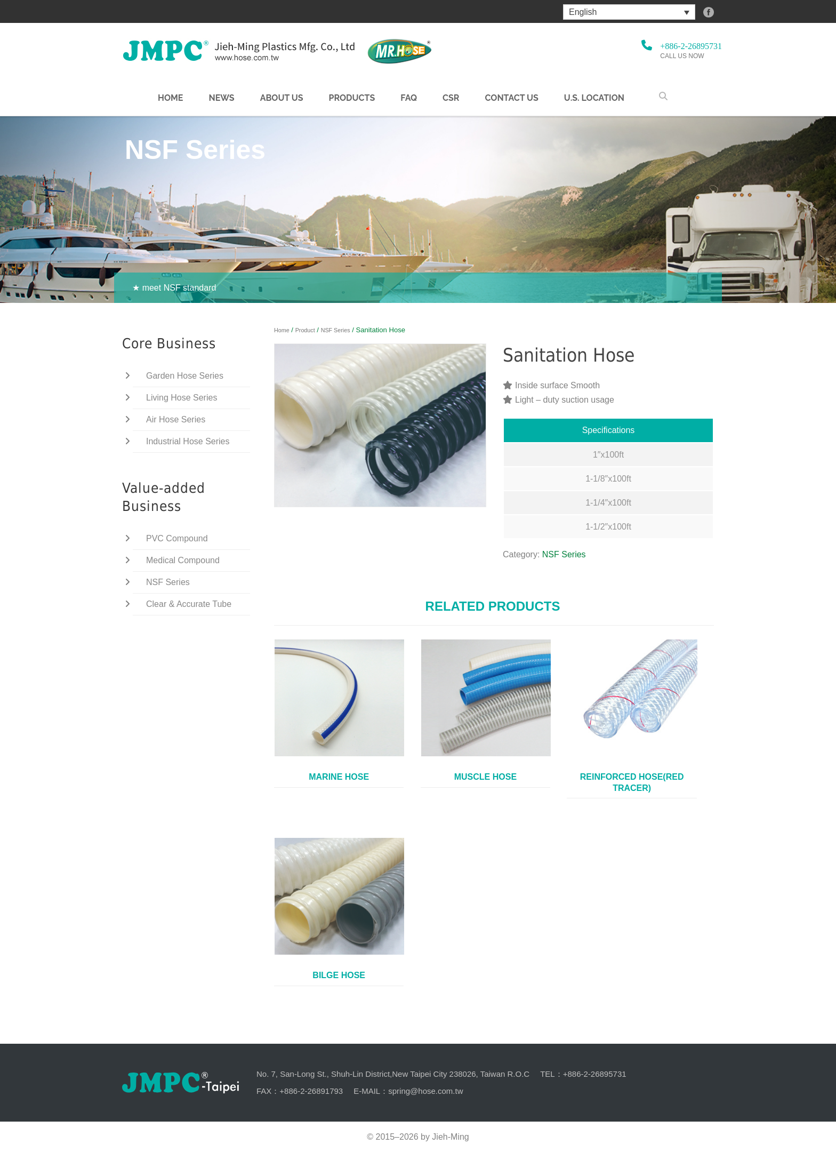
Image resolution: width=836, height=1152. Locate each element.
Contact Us (511, 98)
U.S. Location (594, 98)
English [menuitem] (583, 12)
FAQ (408, 98)
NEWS (221, 98)
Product (305, 330)
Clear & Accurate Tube (188, 604)
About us (281, 98)
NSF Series (335, 330)
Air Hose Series (175, 419)
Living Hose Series (181, 397)
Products (351, 98)
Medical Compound (183, 560)
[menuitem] (629, 12)
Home (170, 98)
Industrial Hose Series (188, 441)
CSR (451, 98)
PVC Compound (177, 538)
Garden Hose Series (184, 375)
